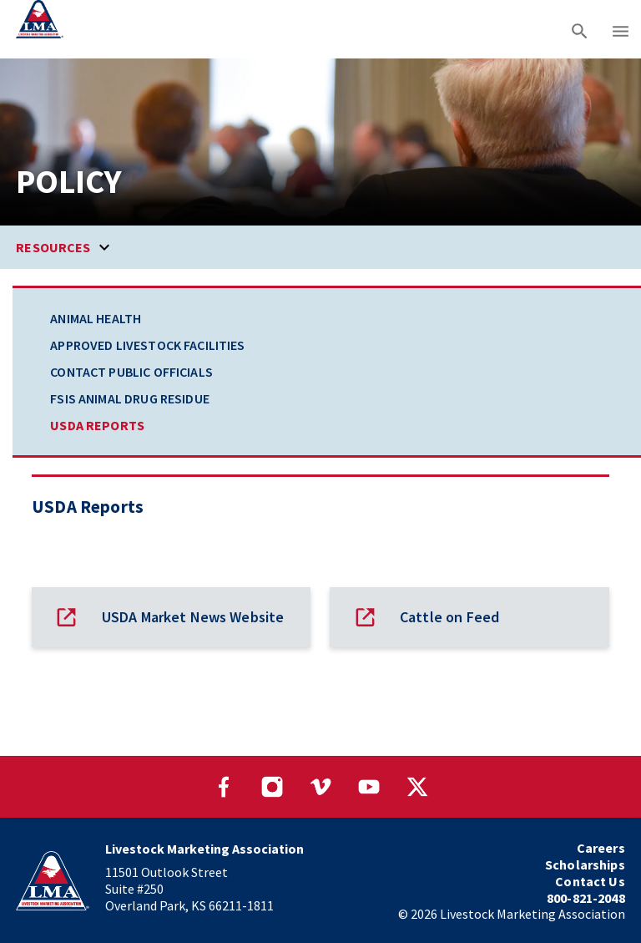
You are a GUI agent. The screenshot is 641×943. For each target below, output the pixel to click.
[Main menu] (620, 29)
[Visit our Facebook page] (223, 787)
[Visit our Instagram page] (272, 787)
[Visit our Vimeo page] (320, 787)
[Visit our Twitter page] (417, 787)
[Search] (579, 29)
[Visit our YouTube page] (368, 787)
